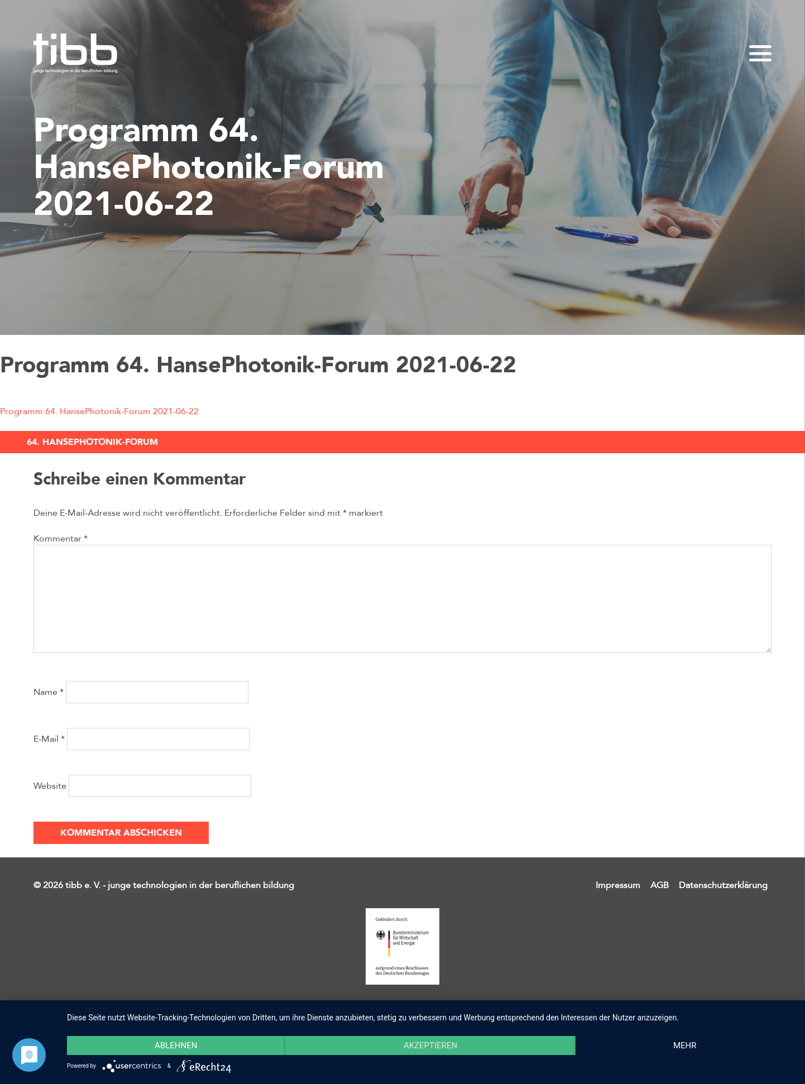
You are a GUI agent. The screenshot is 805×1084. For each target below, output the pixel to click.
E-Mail (49, 739)
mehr (685, 1045)
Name (48, 692)
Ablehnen (176, 1045)
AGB (659, 885)
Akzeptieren (430, 1045)
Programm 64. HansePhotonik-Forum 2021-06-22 (99, 411)
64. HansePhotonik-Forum (92, 442)
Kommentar (60, 539)
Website (49, 786)
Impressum (618, 885)
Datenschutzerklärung (723, 885)
